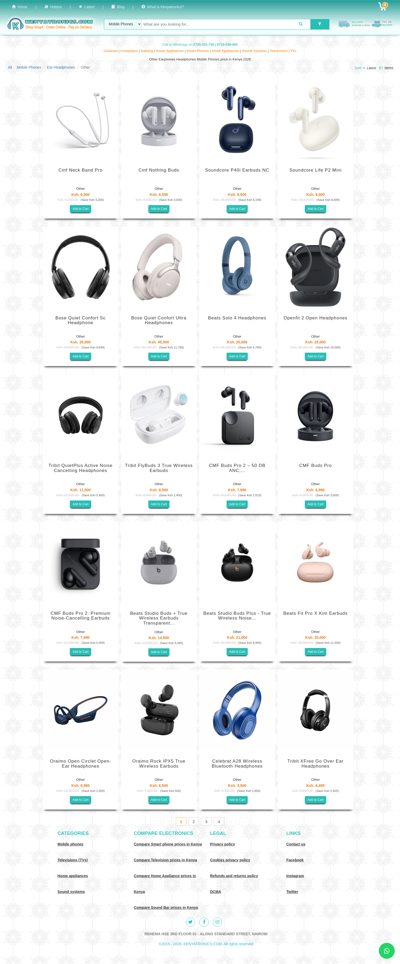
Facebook (295, 860)
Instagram (295, 876)
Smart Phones (198, 51)
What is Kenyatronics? (162, 7)
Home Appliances (170, 51)
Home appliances (73, 876)
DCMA (215, 892)
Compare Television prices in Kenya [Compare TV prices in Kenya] (165, 860)
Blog (118, 7)
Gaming (147, 51)
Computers (129, 51)
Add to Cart (80, 209)
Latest (87, 7)
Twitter (292, 892)
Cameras (111, 51)
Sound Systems (255, 51)
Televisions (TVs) (73, 860)
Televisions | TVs (283, 51)
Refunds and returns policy (234, 876)
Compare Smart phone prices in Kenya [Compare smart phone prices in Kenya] (168, 844)
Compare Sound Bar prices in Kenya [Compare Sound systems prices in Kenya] (166, 907)
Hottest (53, 7)
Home (19, 7)
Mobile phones (71, 844)
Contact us (295, 844)
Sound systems (71, 892)
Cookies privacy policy (230, 860)
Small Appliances (226, 51)
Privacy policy (222, 844)
